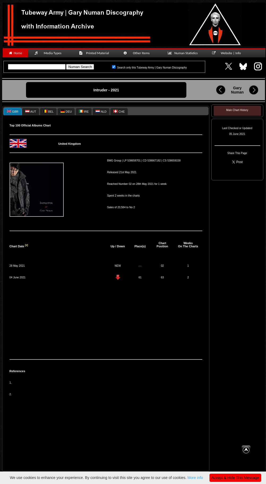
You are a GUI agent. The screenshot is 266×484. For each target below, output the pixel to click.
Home (15, 53)
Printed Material (95, 53)
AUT (30, 111)
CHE (119, 111)
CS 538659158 (172, 160)
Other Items (139, 53)
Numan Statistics (184, 53)
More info (195, 477)
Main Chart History (237, 110)
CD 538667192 (152, 160)
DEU (66, 111)
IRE (84, 111)
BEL (48, 111)
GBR (12, 111)
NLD (101, 111)
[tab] (13, 111)
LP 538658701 (132, 160)
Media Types (50, 53)
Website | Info (228, 53)
